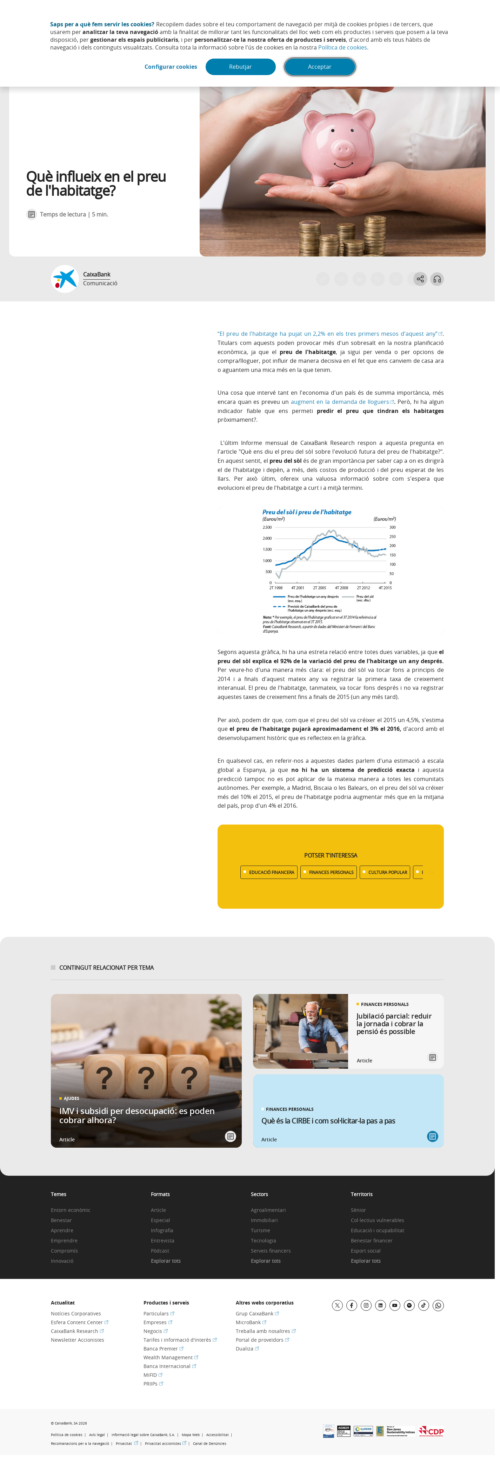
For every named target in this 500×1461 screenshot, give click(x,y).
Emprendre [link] (64, 1241)
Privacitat (127, 1443)
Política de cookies (342, 47)
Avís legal (97, 1435)
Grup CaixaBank (257, 1313)
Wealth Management (171, 1357)
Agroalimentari (268, 1210)
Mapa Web (191, 1435)
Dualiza (247, 1348)
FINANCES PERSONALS (331, 872)
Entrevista (162, 1241)
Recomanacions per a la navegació (80, 1443)
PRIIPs (153, 1383)
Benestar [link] (61, 1220)
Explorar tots (166, 1261)
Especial (160, 1220)
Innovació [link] (62, 1261)
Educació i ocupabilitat (377, 1231)
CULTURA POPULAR (387, 872)
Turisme (260, 1231)
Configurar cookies (170, 67)
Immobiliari (264, 1220)
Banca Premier (164, 1348)
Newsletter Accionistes (77, 1339)
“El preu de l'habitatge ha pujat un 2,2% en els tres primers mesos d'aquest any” (330, 334)
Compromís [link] (64, 1251)
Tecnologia (263, 1241)
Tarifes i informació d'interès (180, 1339)
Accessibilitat (217, 1435)
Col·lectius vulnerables (377, 1220)
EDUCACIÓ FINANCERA (271, 872)
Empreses (158, 1322)
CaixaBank (96, 274)
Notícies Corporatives (76, 1313)
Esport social (366, 1251)
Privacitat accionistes (165, 1443)
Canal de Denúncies (209, 1443)
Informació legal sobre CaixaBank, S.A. (143, 1435)
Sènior (358, 1210)
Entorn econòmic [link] (71, 1210)
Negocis (156, 1331)
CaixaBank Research (77, 1331)
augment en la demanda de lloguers (342, 402)
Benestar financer (372, 1241)
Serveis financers (271, 1251)
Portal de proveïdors (262, 1339)
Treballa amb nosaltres (266, 1331)
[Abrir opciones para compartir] (420, 279)
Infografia (162, 1231)
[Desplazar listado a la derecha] (430, 872)
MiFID (153, 1375)
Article (158, 1210)
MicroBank (251, 1322)
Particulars (159, 1313)
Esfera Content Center (79, 1322)
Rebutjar (240, 67)
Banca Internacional (170, 1366)
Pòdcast (160, 1251)
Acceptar (320, 67)
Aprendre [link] (62, 1231)
